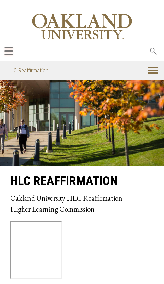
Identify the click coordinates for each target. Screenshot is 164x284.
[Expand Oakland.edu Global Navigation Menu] (9, 51)
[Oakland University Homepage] (82, 26)
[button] (153, 71)
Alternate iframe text (36, 250)
